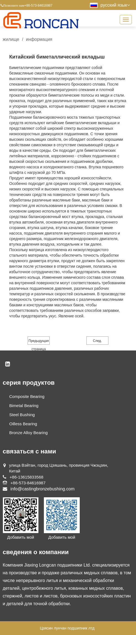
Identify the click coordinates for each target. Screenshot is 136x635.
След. (97, 341)
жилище (11, 39)
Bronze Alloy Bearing (28, 432)
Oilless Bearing (23, 423)
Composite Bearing (27, 396)
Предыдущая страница (38, 342)
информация (39, 39)
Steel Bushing (22, 414)
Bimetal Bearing (24, 405)
